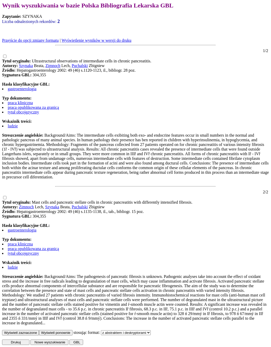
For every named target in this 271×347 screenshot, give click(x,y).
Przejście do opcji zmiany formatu (30, 40)
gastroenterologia (22, 89)
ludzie (13, 126)
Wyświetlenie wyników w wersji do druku (96, 40)
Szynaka (26, 65)
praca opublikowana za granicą (33, 107)
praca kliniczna (20, 103)
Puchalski (80, 65)
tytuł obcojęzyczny (23, 112)
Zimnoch (52, 65)
